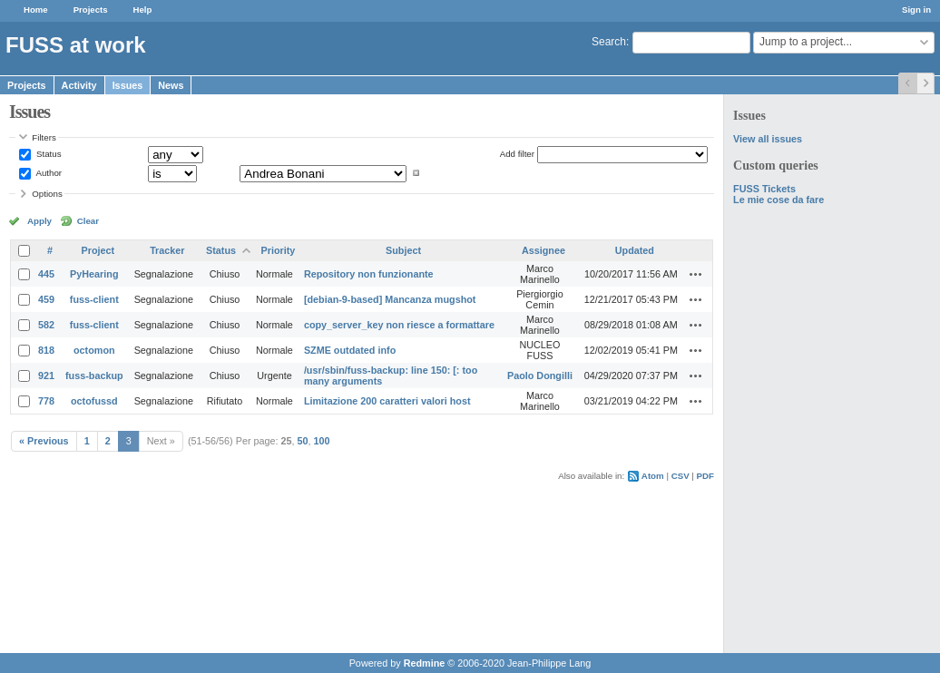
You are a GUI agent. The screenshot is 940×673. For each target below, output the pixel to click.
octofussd (94, 400)
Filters (43, 137)
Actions (696, 274)
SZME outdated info (350, 350)
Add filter (517, 154)
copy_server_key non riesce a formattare (399, 324)
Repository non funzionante (369, 273)
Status (47, 154)
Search (609, 41)
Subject (403, 250)
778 (46, 400)
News (170, 85)
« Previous (44, 440)
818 (46, 350)
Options (47, 194)
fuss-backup (94, 375)
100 (322, 440)
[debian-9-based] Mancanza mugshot (390, 299)
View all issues (767, 138)
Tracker (167, 250)
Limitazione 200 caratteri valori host (387, 400)
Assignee (543, 250)
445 (46, 273)
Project (98, 250)
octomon (94, 350)
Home (36, 10)
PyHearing (94, 273)
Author (48, 173)
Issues (128, 85)
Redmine (425, 663)
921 (46, 375)
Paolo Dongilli (540, 375)
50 (303, 440)
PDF (705, 476)
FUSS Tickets (764, 188)
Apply (39, 221)
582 (46, 324)
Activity (79, 85)
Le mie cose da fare (778, 199)
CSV (680, 476)
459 (46, 299)
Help (142, 10)
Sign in (916, 10)
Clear (88, 221)
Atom (652, 476)
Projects (90, 10)
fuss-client (94, 299)
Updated (634, 250)
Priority (278, 250)
